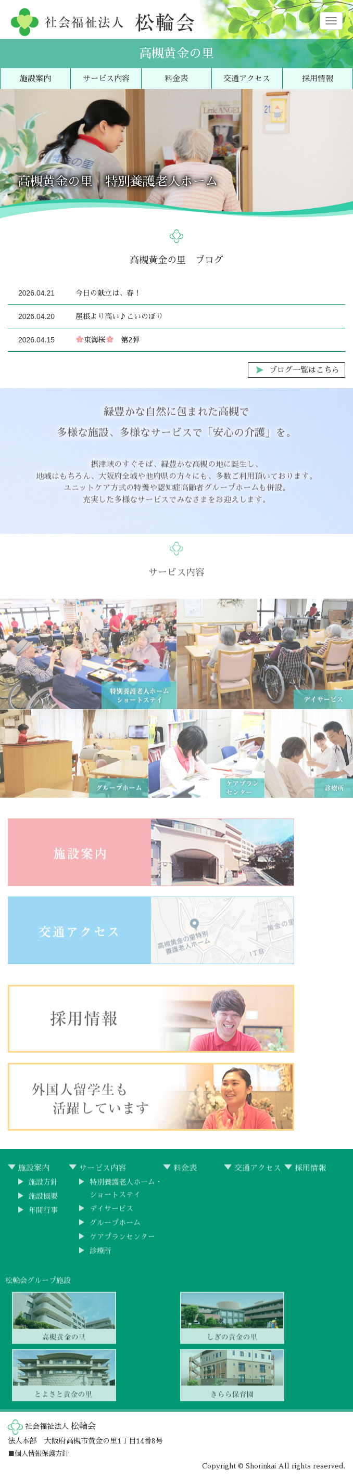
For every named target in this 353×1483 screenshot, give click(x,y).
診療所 (100, 1256)
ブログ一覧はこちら (304, 370)
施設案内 (35, 78)
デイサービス (111, 1214)
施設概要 (43, 1201)
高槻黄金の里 (176, 53)
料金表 (176, 78)
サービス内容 (106, 78)
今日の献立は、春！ (108, 293)
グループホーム (115, 1228)
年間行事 (43, 1215)
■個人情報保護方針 (38, 1453)
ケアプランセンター (122, 1242)
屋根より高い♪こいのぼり (119, 316)
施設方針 (43, 1187)
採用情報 (317, 78)
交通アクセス (246, 78)
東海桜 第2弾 (108, 339)
